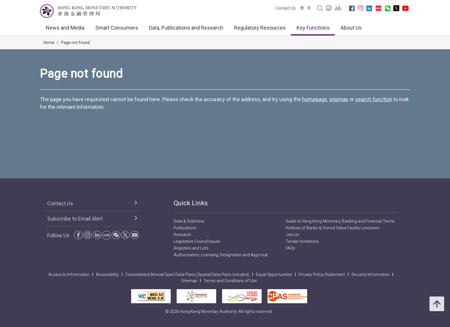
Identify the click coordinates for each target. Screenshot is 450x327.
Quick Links (191, 203)
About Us (351, 28)
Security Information (370, 274)
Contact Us (285, 8)
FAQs (290, 248)
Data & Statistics (189, 221)
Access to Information (68, 274)
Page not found (75, 42)
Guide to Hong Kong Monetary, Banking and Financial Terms (340, 221)
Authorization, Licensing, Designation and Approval (221, 255)
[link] (338, 8)
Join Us (292, 234)
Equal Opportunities (274, 274)
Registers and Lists (191, 248)
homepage (314, 99)
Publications (185, 228)
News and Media (65, 28)
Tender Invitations (302, 241)
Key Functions (313, 28)
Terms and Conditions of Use (230, 280)
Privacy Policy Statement (322, 274)
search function (373, 99)
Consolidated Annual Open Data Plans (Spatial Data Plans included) (187, 274)
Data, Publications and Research (186, 28)
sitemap (338, 99)
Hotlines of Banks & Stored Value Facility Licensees (332, 228)
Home (49, 42)
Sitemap (189, 280)
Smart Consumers (116, 28)
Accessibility (107, 274)
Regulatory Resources (260, 28)
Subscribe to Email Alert (75, 219)
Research (182, 234)
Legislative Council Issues (197, 241)
